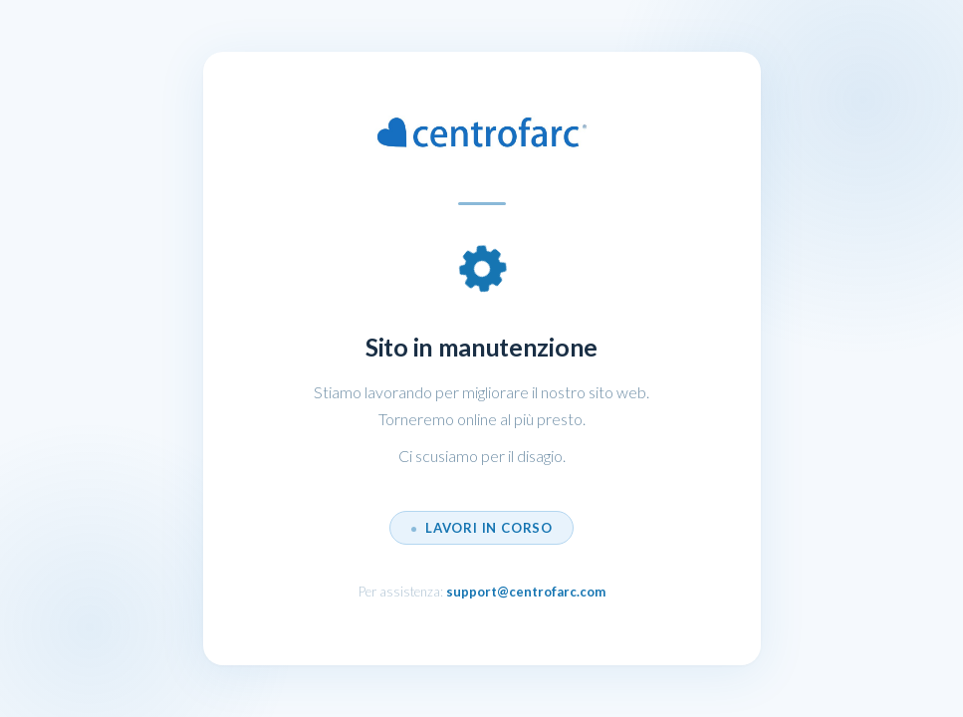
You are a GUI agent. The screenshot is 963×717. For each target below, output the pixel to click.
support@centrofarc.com (525, 591)
